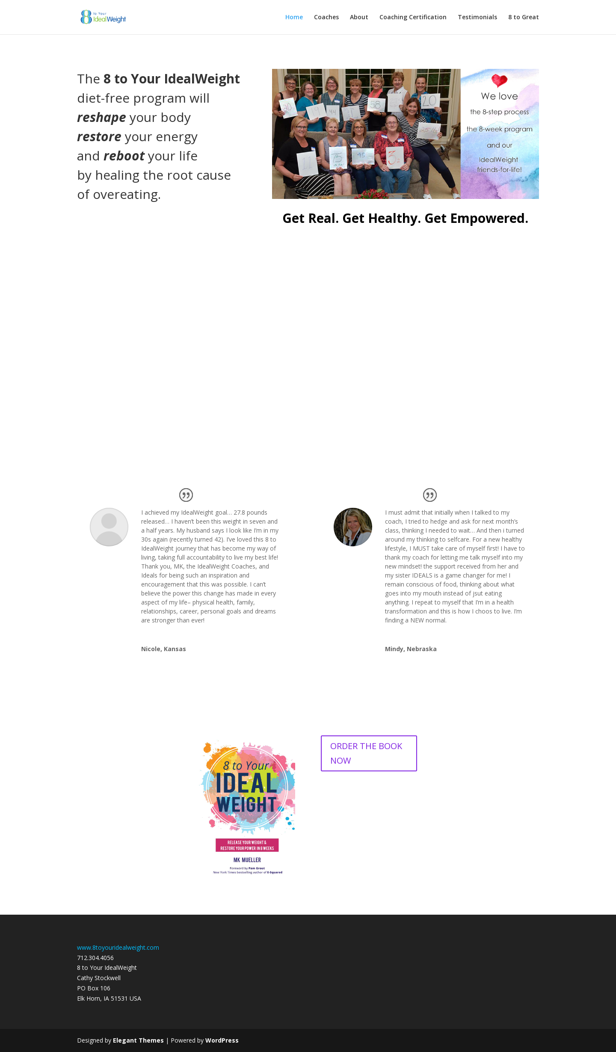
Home (294, 17)
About (359, 17)
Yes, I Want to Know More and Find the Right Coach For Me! (308, 397)
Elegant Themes (138, 1040)
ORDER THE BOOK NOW (366, 753)
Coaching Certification (413, 17)
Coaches (326, 17)
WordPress (222, 1040)
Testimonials (477, 17)
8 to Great (523, 17)
